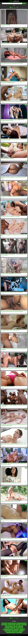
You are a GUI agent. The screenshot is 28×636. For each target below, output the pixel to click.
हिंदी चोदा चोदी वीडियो (8, 630)
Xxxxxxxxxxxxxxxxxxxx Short (21, 623)
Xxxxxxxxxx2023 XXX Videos (8, 629)
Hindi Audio (15, 626)
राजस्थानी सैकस (21, 630)
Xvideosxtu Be (22, 629)
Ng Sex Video (18, 624)
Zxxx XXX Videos (4, 624)
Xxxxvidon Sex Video (11, 624)
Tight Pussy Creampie (9, 626)
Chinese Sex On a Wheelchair (10, 627)
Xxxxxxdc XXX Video (19, 627)
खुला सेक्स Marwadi (15, 630)
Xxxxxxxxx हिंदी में (19, 632)
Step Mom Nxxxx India (12, 623)
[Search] (12, 3)
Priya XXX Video (4, 623)
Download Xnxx (16, 629)
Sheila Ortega (20, 626)
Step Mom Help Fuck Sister (10, 632)
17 (17, 7)
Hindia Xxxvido (24, 624)
